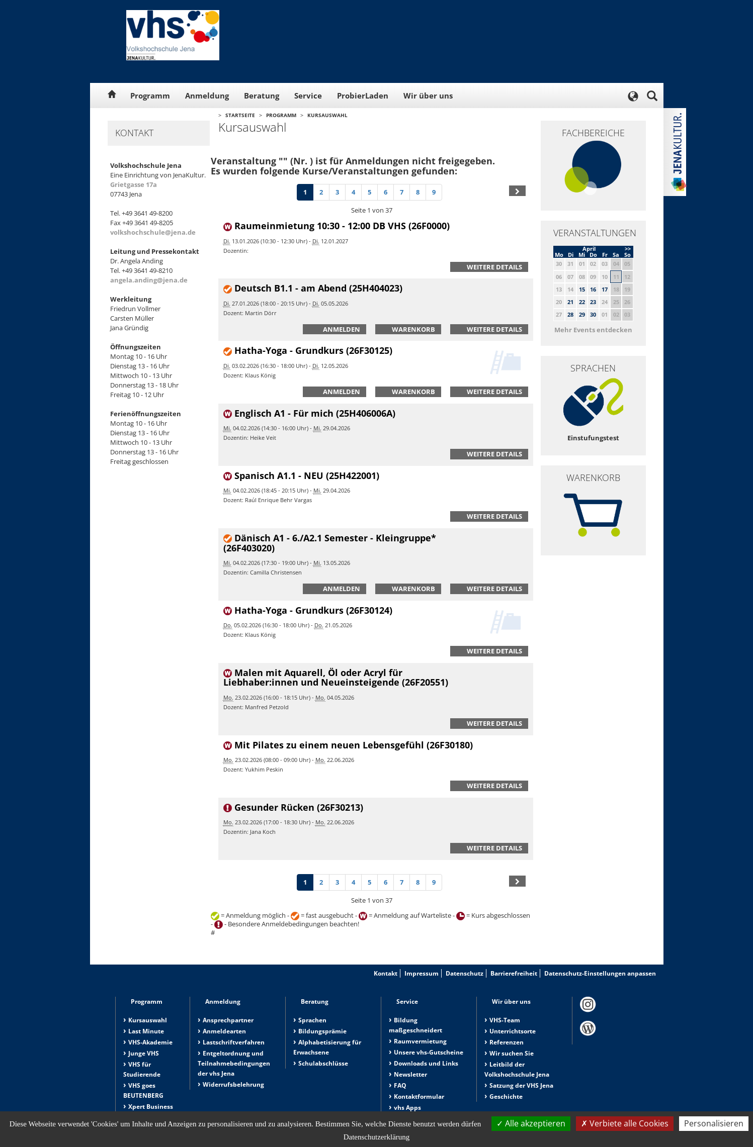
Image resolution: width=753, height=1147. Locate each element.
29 (582, 314)
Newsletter (410, 1074)
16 (593, 289)
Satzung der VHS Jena (521, 1085)
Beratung (261, 95)
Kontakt (385, 973)
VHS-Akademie (150, 1042)
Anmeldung (207, 95)
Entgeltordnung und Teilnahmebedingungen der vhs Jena (234, 1063)
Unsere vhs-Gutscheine (428, 1052)
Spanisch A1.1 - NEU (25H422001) (306, 475)
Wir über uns (428, 95)
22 (582, 302)
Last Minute (146, 1031)
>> (628, 248)
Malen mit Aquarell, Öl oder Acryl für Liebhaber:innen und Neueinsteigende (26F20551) (335, 677)
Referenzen (506, 1042)
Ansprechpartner (228, 1020)
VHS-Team (504, 1020)
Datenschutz (464, 973)
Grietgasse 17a (133, 184)
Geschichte (506, 1096)
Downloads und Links (426, 1063)
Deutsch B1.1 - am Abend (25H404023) (318, 288)
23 (593, 302)
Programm (150, 95)
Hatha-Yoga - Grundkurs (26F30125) (313, 350)
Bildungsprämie (322, 1031)
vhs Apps (407, 1107)
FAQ (400, 1085)
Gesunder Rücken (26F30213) (298, 807)
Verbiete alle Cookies (624, 1123)
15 (582, 289)
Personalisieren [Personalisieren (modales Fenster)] (713, 1123)
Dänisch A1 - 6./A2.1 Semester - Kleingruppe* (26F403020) (329, 543)
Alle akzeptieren (530, 1123)
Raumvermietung (420, 1041)
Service (308, 95)
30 (593, 314)
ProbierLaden (362, 95)
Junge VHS (143, 1053)
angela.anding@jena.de (149, 279)
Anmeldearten (224, 1031)
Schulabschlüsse (323, 1063)
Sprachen (312, 1020)
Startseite (240, 115)
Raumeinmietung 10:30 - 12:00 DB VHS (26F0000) (342, 226)
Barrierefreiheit (513, 973)
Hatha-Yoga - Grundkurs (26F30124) (313, 610)
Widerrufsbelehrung (233, 1084)
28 (570, 314)
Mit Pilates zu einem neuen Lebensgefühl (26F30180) (353, 745)
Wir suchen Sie (511, 1053)
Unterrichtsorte (512, 1031)
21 (570, 302)
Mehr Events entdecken (593, 329)
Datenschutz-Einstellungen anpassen (600, 973)
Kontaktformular (419, 1096)
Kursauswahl (327, 115)
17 (605, 289)
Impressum (421, 973)
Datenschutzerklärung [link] (377, 1137)
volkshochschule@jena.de (153, 232)
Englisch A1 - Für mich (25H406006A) (314, 413)
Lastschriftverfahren (234, 1042)
